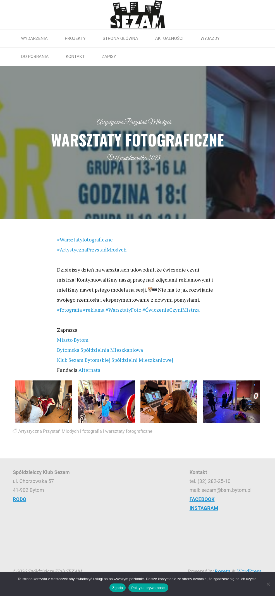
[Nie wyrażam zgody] (268, 584)
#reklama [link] (93, 309)
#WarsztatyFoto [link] (123, 309)
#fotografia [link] (69, 309)
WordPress (249, 571)
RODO (19, 499)
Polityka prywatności (148, 588)
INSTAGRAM (204, 508)
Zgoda (117, 588)
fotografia (92, 431)
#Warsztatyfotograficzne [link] (85, 239)
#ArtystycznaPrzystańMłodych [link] (91, 249)
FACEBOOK (202, 499)
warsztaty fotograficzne (128, 431)
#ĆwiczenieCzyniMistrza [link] (171, 309)
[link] (73, 339)
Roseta (222, 571)
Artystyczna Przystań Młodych (133, 122)
